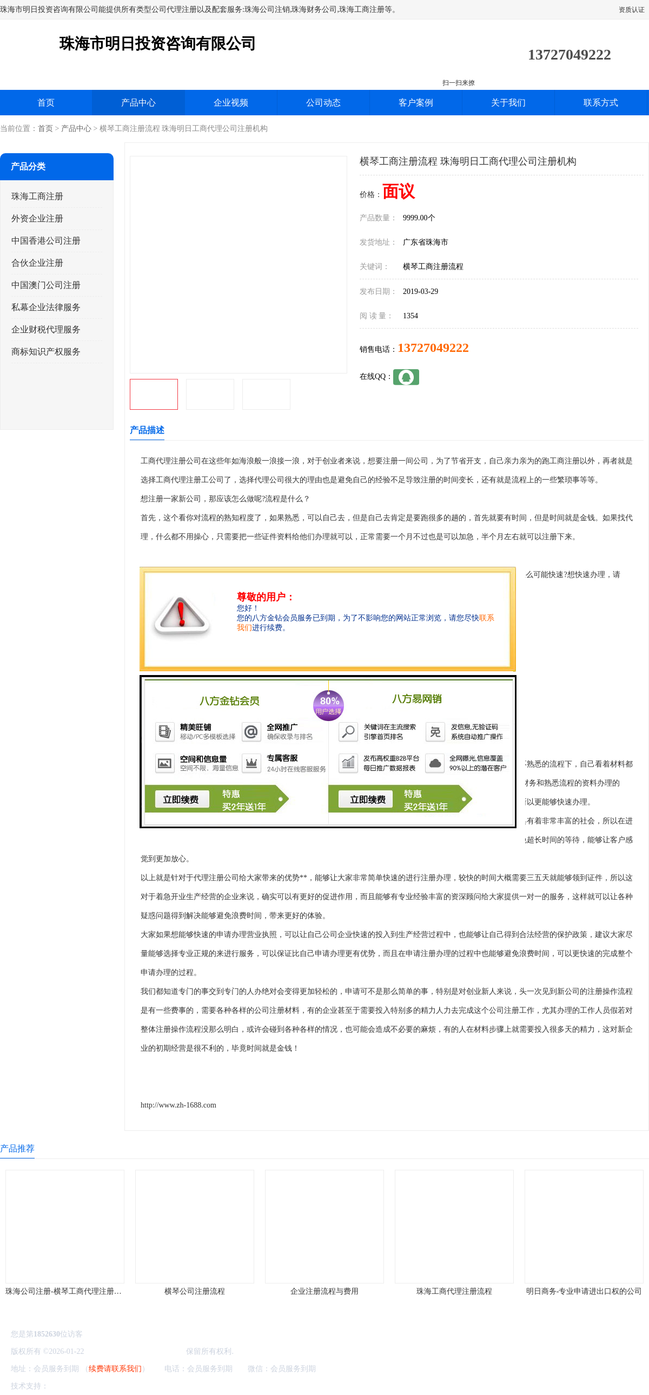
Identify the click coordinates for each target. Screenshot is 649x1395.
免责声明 (105, 1386)
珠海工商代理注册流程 (454, 1291)
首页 (46, 102)
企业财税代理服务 (46, 329)
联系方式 (601, 102)
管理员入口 (142, 1386)
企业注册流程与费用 (324, 1291)
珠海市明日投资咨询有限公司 (135, 1351)
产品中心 (138, 102)
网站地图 (177, 1386)
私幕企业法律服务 (46, 307)
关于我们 (508, 102)
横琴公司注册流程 (194, 1291)
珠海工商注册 (37, 196)
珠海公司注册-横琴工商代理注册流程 (67, 1291)
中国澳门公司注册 (46, 285)
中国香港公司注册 (46, 240)
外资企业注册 (37, 218)
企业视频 (231, 102)
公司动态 (323, 102)
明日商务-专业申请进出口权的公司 (584, 1291)
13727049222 (433, 347)
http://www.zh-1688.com (178, 1105)
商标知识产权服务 (46, 351)
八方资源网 (70, 1386)
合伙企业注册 (37, 262)
